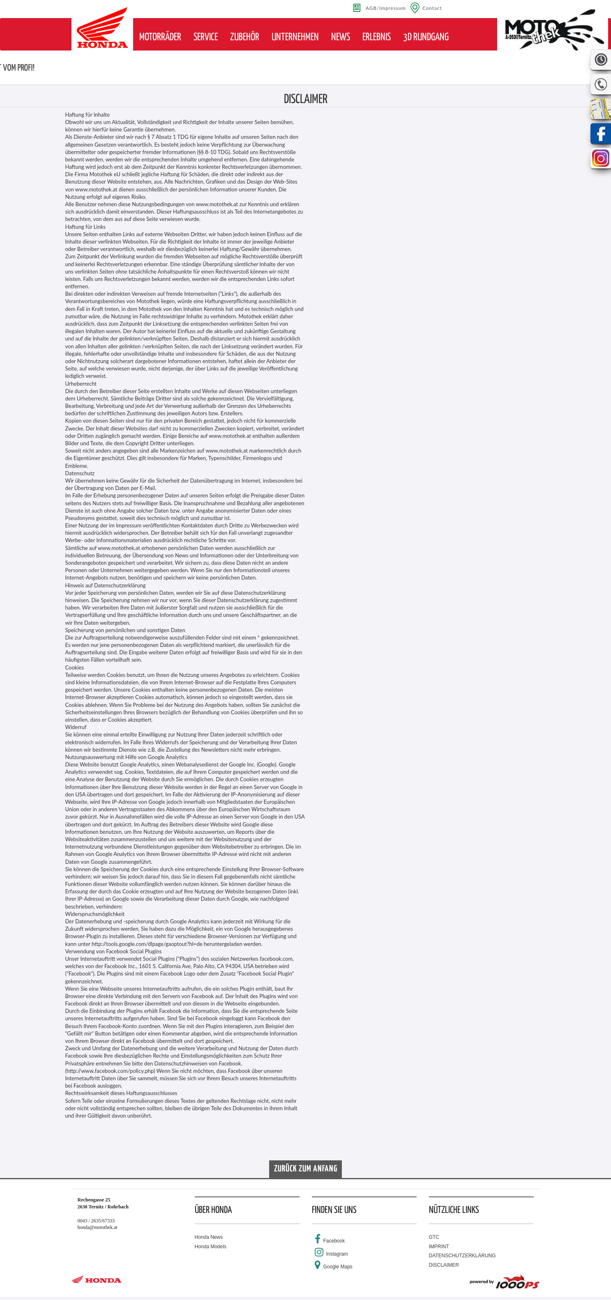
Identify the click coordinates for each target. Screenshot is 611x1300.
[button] (160, 37)
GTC (434, 1237)
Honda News (209, 1237)
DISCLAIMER (444, 1265)
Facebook (334, 1241)
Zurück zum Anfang (305, 1169)
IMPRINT (439, 1246)
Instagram (337, 1254)
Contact (432, 8)
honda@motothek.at (98, 1227)
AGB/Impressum (386, 8)
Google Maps (338, 1267)
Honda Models (210, 1246)
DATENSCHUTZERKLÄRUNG (462, 1256)
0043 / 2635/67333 (96, 1221)
